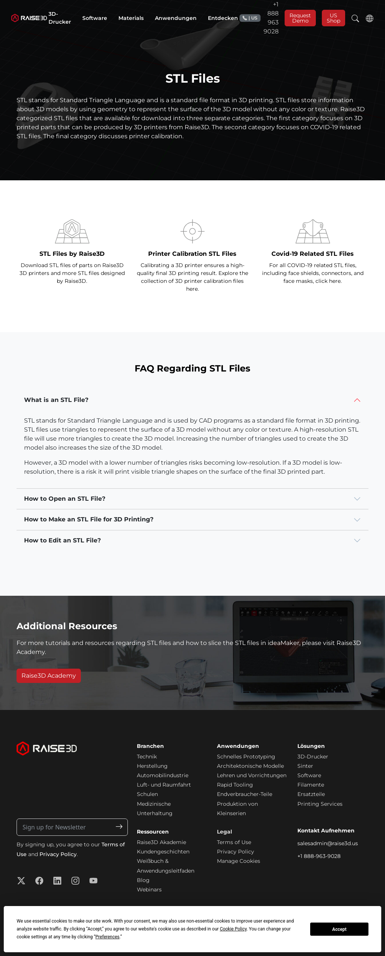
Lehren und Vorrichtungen (251, 775)
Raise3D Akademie (161, 842)
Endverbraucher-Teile (244, 794)
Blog (143, 880)
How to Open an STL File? (64, 498)
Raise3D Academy (48, 675)
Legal (224, 831)
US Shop (333, 18)
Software (309, 775)
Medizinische (154, 803)
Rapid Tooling (235, 784)
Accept (339, 929)
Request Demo (300, 18)
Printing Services (320, 803)
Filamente (310, 784)
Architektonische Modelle (250, 766)
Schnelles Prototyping (246, 756)
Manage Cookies (238, 861)
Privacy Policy (58, 854)
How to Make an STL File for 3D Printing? (88, 519)
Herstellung (152, 766)
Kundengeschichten (163, 851)
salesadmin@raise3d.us (327, 843)
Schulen (147, 794)
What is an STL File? (56, 399)
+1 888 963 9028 (259, 18)
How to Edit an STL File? (62, 540)
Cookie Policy (233, 929)
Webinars (149, 889)
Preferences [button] (107, 936)
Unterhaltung (155, 813)
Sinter (305, 766)
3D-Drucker (312, 756)
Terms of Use (234, 842)
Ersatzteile (311, 794)
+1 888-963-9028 (319, 856)
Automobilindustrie (162, 775)
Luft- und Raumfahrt (164, 784)
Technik (147, 756)
